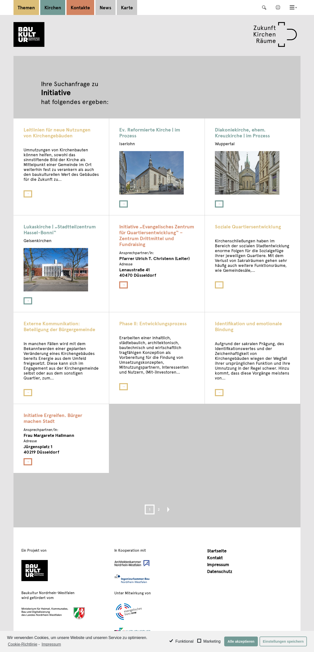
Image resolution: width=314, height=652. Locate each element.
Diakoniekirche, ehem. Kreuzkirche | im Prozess (242, 132)
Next (166, 509)
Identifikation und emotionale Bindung (248, 326)
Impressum (218, 564)
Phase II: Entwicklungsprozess (153, 323)
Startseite (216, 551)
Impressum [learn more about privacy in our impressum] (51, 644)
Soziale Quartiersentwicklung (248, 226)
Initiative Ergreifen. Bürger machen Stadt (53, 418)
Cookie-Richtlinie (22, 644)
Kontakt (215, 557)
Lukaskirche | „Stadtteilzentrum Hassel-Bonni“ (60, 229)
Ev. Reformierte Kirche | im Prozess (149, 132)
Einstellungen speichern (283, 641)
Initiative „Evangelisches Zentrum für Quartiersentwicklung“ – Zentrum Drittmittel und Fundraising (156, 235)
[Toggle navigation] (292, 7)
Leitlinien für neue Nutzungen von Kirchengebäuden (57, 132)
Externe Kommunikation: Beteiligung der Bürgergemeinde (59, 326)
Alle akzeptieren (241, 641)
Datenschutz (219, 571)
